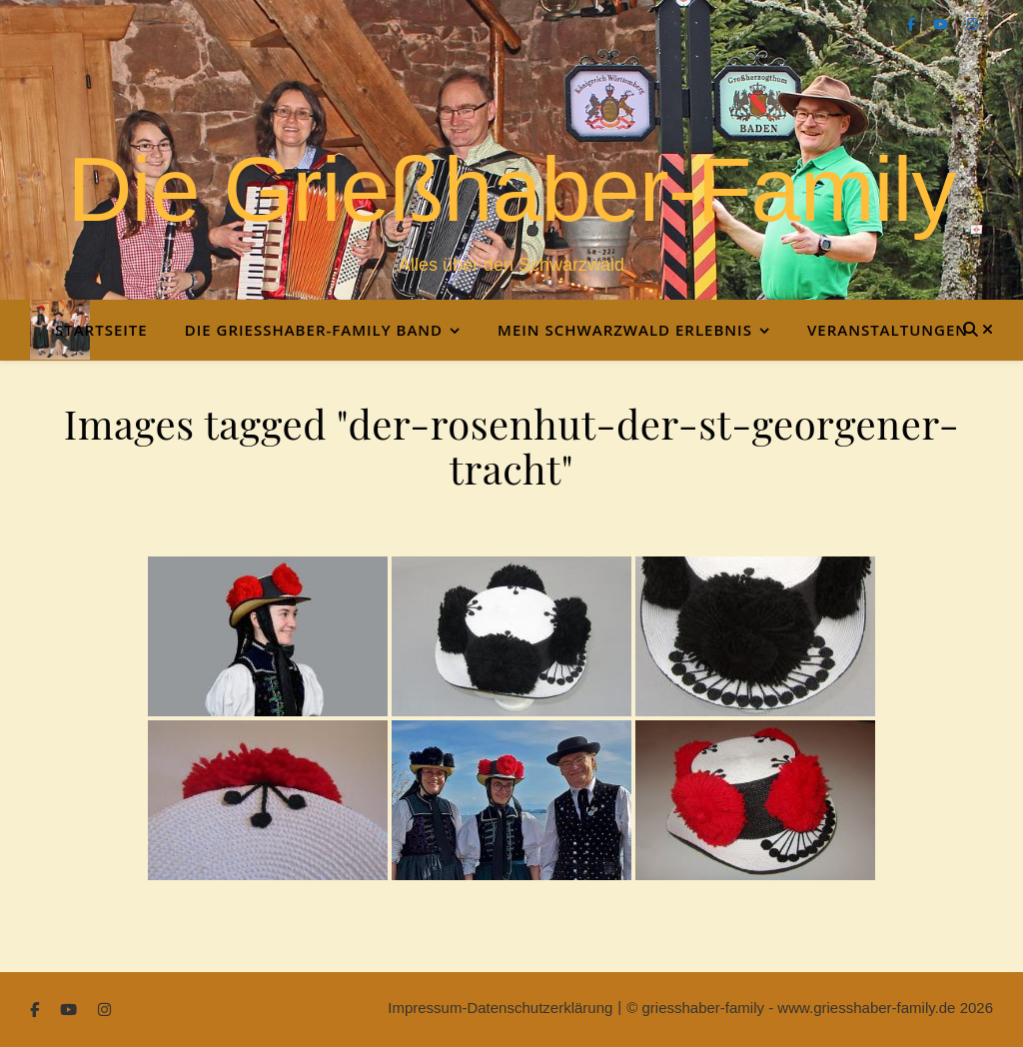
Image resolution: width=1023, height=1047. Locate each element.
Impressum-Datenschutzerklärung (500, 1007)
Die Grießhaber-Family (511, 190)
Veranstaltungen (887, 330)
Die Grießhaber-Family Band (314, 330)
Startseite (101, 330)
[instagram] (972, 24)
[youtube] (942, 24)
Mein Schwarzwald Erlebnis (625, 330)
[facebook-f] (913, 24)
